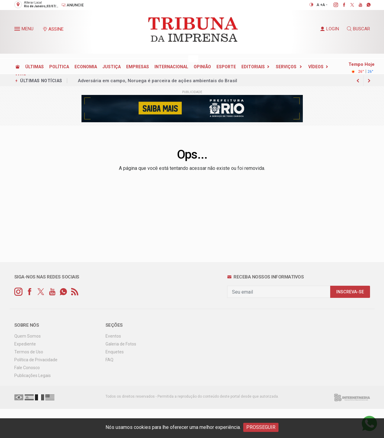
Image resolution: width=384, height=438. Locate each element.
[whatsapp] (365, 5)
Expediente (25, 344)
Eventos (113, 336)
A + (319, 4)
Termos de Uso (28, 351)
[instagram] (332, 5)
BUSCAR (358, 29)
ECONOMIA (85, 66)
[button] (18, 30)
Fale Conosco (27, 367)
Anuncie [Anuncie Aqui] (72, 5)
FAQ (109, 359)
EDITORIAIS (253, 66)
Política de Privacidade (35, 359)
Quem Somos (27, 336)
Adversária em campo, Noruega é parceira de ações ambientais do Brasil (157, 80)
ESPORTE (226, 66)
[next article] (358, 80)
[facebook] (341, 5)
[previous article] (369, 80)
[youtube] (357, 5)
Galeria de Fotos (121, 344)
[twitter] (349, 5)
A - (324, 4)
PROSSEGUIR (260, 427)
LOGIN (329, 29)
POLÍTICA (59, 66)
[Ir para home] (17, 67)
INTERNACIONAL (171, 66)
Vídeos (315, 66)
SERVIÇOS (286, 66)
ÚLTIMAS (34, 66)
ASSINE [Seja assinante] (53, 29)
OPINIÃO (202, 66)
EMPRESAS (137, 66)
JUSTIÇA (111, 66)
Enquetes (115, 351)
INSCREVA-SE (350, 292)
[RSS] (75, 292)
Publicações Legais (32, 375)
